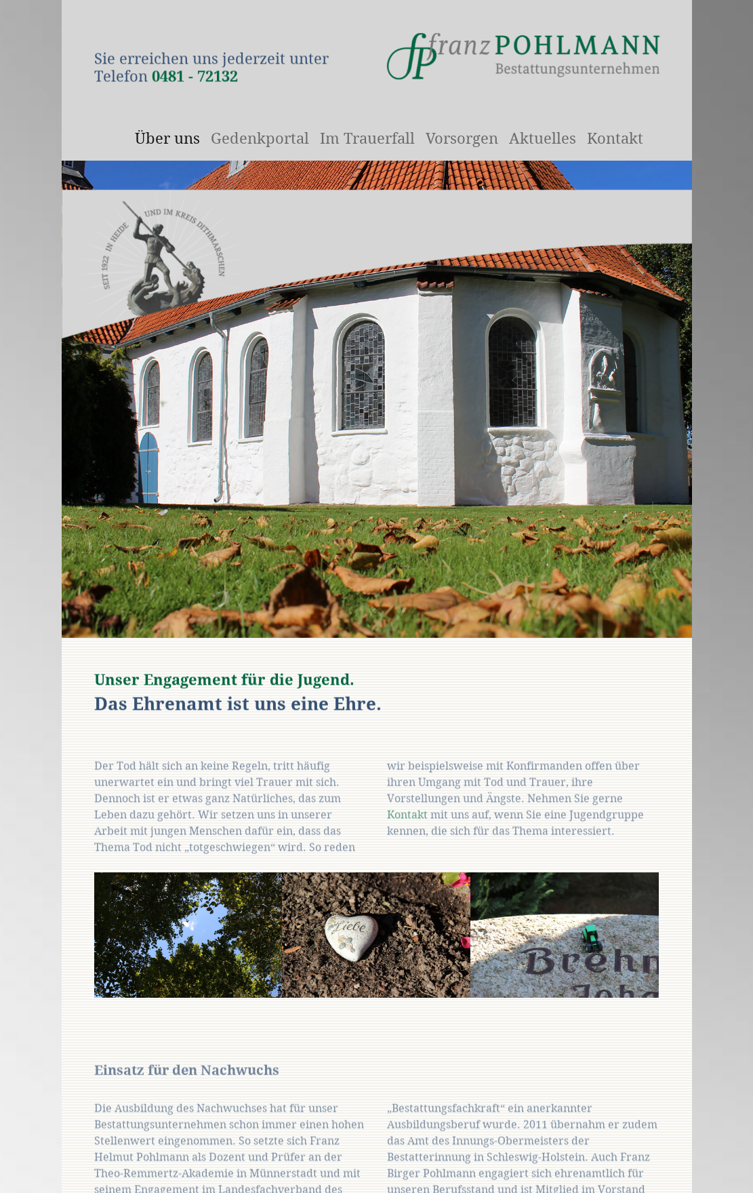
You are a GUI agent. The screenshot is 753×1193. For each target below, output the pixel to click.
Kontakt (407, 832)
